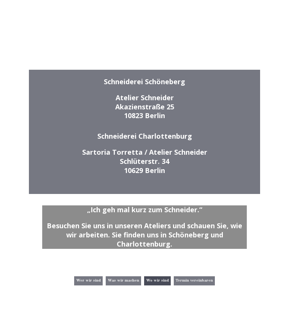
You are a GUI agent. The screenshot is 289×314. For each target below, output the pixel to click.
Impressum (242, 302)
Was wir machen (123, 281)
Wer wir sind (88, 281)
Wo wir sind (157, 281)
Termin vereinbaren (194, 281)
